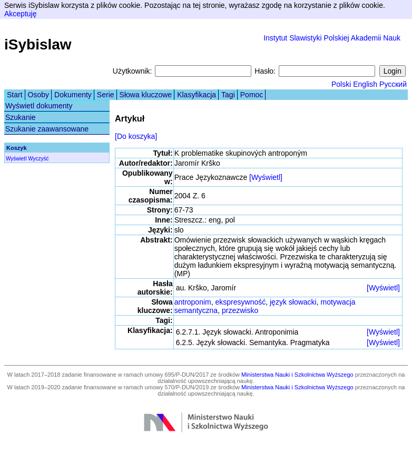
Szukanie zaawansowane (47, 129)
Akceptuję (20, 13)
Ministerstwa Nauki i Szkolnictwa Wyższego (297, 374)
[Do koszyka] (136, 136)
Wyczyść (38, 159)
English (365, 84)
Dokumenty (73, 94)
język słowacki (293, 302)
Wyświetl (16, 159)
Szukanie (20, 117)
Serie (105, 94)
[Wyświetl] (265, 177)
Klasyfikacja (196, 94)
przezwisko (240, 310)
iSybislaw (38, 44)
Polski (341, 84)
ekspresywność (240, 302)
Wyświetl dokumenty (38, 106)
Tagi (228, 94)
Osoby (38, 94)
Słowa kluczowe (146, 94)
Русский (393, 84)
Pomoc (251, 94)
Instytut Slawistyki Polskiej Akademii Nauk (331, 38)
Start (15, 94)
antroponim (192, 302)
